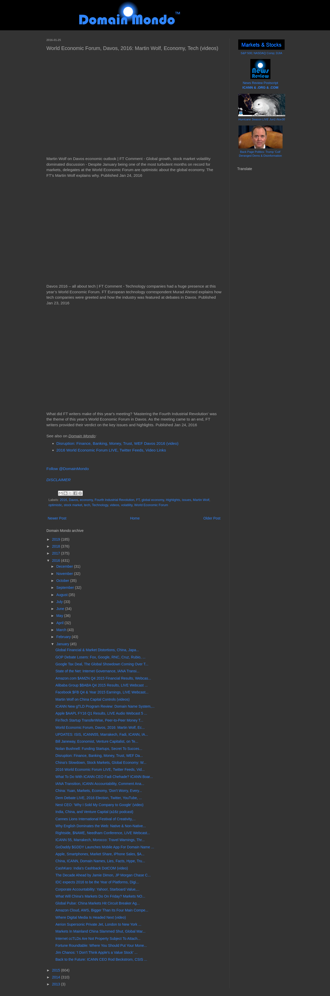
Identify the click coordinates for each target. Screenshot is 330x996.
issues (186, 500)
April (60, 623)
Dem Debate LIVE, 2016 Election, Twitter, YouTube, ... (98, 798)
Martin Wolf (201, 500)
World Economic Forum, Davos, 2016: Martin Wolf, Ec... (100, 727)
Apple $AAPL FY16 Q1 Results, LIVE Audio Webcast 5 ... (101, 713)
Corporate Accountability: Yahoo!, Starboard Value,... (97, 889)
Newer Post (57, 518)
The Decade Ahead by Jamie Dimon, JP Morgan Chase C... (103, 875)
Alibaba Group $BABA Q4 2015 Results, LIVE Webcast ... (101, 685)
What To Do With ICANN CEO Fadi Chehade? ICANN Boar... (104, 777)
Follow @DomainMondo (67, 468)
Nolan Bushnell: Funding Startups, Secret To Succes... (98, 749)
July (60, 602)
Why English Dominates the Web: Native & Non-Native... (100, 826)
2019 (56, 539)
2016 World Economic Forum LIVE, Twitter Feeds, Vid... (100, 769)
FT (138, 500)
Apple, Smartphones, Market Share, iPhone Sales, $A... (100, 854)
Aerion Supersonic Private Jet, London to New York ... (98, 924)
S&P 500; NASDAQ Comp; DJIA (261, 53)
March (61, 630)
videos (114, 505)
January (63, 644)
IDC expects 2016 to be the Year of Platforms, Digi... (97, 882)
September (65, 587)
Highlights (173, 500)
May (60, 616)
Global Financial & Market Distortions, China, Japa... (97, 650)
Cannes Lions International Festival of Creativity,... (95, 819)
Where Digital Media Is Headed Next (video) (90, 917)
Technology (100, 505)
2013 (56, 984)
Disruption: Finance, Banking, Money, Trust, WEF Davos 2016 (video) (117, 443)
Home (134, 518)
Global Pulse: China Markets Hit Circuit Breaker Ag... (97, 903)
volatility (127, 505)
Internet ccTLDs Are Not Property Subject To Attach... (98, 938)
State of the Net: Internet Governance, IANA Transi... (97, 671)
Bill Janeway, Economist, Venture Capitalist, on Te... (96, 741)
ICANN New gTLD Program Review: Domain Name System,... (104, 706)
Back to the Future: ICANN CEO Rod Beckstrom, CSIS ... (101, 959)
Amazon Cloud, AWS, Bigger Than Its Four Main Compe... (101, 910)
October (63, 581)
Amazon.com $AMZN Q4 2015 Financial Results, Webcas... (103, 678)
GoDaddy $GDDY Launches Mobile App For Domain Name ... (104, 847)
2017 (56, 553)
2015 (56, 970)
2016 (63, 500)
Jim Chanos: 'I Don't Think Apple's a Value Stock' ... (96, 952)
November (65, 574)
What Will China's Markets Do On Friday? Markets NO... (100, 896)
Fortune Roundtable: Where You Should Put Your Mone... (101, 945)
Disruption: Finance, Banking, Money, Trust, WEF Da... (99, 756)
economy (86, 500)
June (60, 609)
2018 (56, 546)
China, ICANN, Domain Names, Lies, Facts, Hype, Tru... (100, 861)
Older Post (211, 518)
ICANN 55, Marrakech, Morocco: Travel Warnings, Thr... (100, 840)
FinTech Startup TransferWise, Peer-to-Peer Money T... (99, 720)
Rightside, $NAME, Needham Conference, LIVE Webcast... (102, 833)
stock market (73, 505)
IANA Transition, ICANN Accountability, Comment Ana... (99, 784)
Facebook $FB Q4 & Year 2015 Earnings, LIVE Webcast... (101, 692)
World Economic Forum (151, 505)
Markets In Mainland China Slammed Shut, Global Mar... (100, 931)
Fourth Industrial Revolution (114, 500)
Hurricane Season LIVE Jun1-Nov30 (261, 119)
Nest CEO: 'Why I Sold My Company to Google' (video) (99, 805)
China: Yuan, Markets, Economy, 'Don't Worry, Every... (98, 791)
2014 (56, 977)
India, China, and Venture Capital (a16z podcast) (94, 812)
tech (87, 505)
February (64, 637)
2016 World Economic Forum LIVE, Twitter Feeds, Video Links (111, 450)
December (65, 566)
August (62, 595)
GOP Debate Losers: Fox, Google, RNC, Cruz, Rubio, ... (100, 657)
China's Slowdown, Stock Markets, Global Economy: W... (100, 762)
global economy (153, 500)
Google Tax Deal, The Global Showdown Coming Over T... (101, 664)
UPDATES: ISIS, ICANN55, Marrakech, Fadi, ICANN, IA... (101, 734)
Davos (73, 500)
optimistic (55, 505)
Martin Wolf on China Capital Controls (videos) (92, 699)
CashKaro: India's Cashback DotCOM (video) (91, 868)
